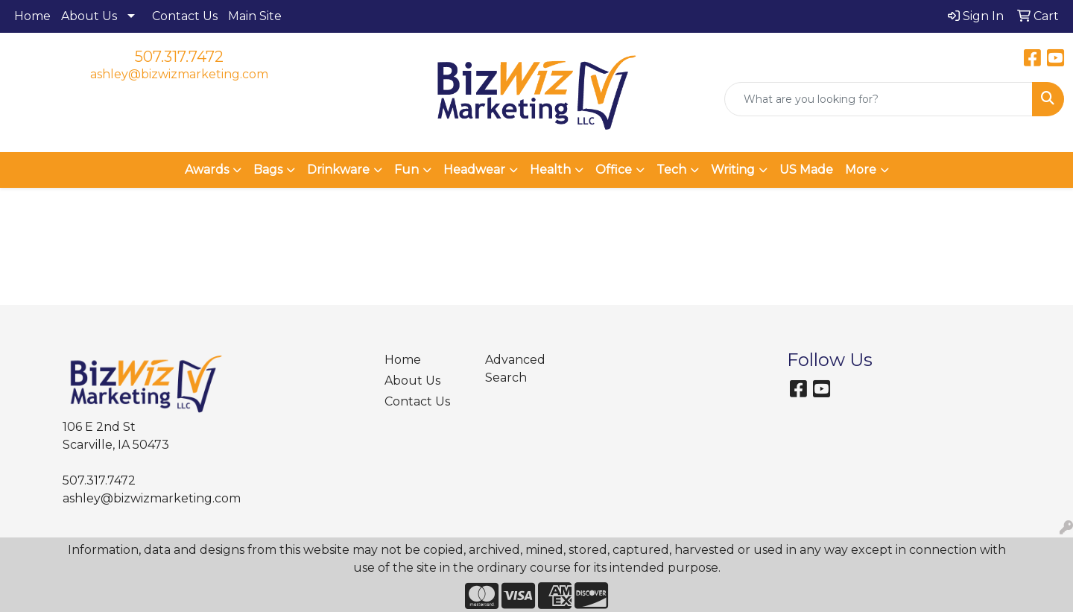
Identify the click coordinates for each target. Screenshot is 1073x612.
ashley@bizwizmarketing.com (179, 74)
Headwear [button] (474, 170)
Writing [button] (733, 170)
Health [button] (550, 170)
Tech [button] (671, 170)
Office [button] (613, 170)
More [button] (860, 170)
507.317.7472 (179, 57)
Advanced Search (515, 369)
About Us (89, 16)
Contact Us (185, 16)
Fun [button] (406, 170)
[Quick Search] (878, 99)
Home (32, 16)
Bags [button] (267, 170)
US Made (806, 170)
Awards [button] (207, 170)
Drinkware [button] (338, 170)
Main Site (255, 16)
